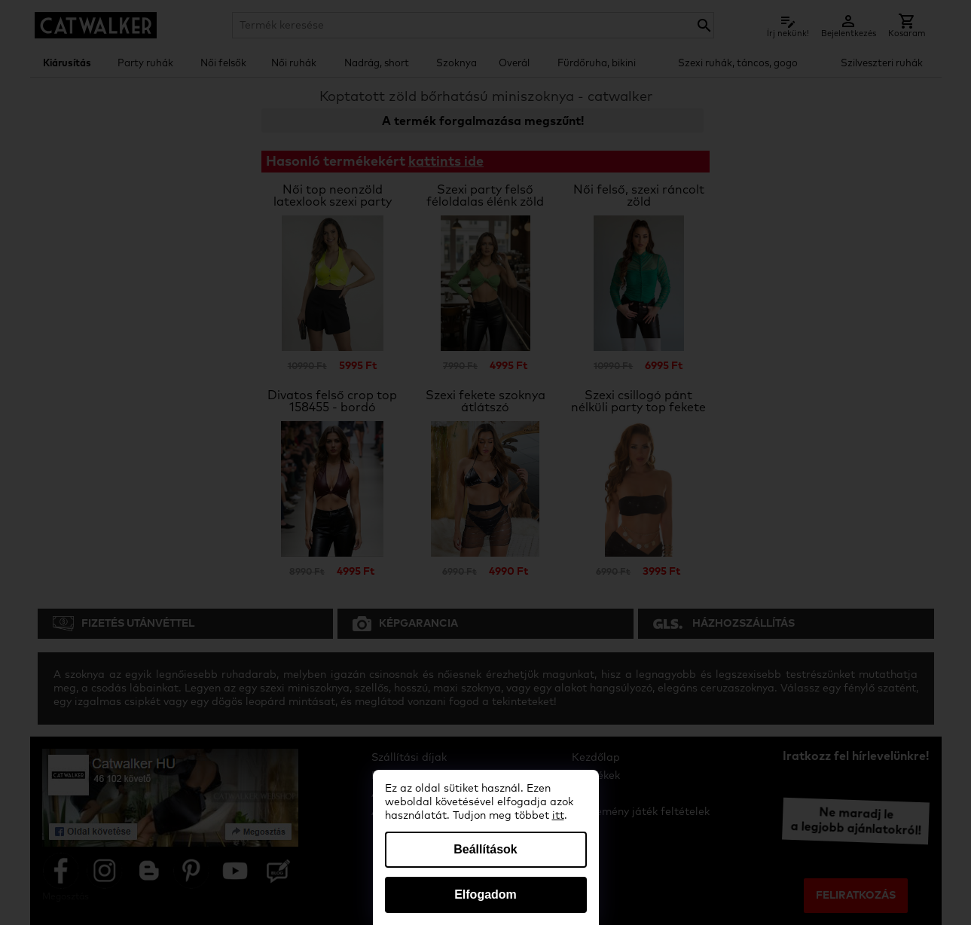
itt (558, 816)
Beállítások (485, 849)
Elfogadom (485, 894)
